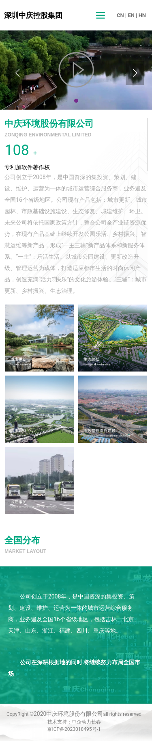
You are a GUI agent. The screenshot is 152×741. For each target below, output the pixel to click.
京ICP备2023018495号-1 (74, 729)
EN (131, 15)
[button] (76, 101)
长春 (96, 722)
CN (120, 15)
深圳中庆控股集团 (33, 15)
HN (142, 15)
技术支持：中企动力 (69, 722)
